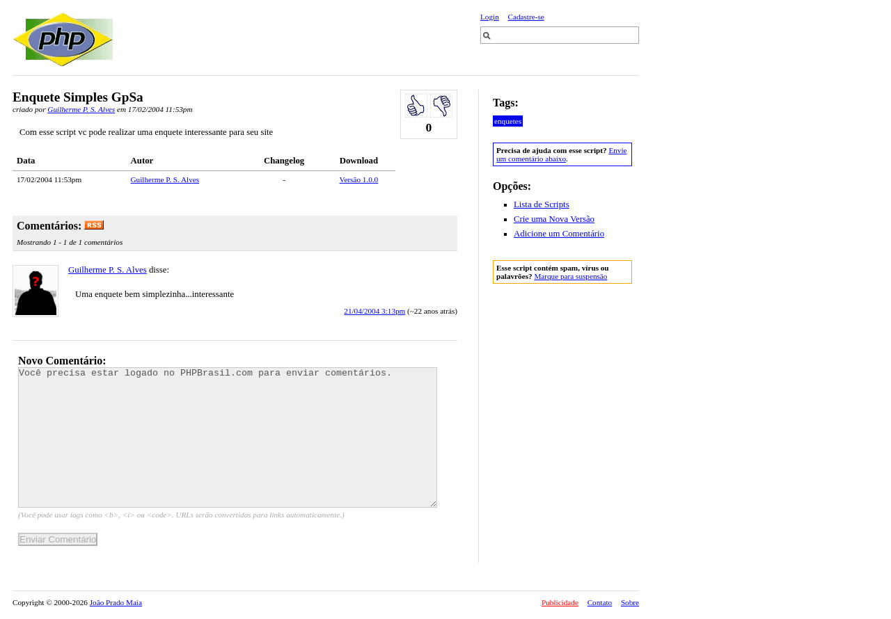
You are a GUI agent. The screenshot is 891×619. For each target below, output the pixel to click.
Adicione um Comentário (559, 234)
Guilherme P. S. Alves (81, 109)
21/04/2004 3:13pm (374, 311)
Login (489, 17)
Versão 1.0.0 (359, 179)
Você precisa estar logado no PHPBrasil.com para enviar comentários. (227, 437)
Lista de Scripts (541, 204)
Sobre (630, 602)
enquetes (507, 121)
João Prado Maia (116, 602)
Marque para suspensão (570, 276)
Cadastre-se (526, 17)
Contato (600, 602)
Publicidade (560, 602)
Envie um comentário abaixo (561, 154)
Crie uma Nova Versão (554, 219)
